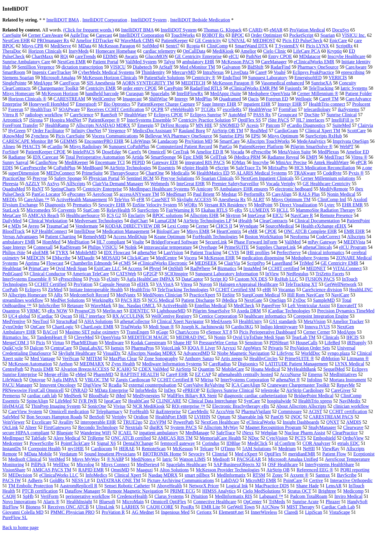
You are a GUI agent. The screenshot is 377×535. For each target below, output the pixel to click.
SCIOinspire (176, 273)
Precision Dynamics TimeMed (346, 310)
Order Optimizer (266, 35)
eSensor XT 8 (219, 331)
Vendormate (86, 225)
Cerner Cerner (316, 331)
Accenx (135, 268)
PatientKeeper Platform (261, 146)
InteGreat (256, 215)
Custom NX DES (251, 278)
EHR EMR (352, 204)
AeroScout (102, 194)
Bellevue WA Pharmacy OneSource (178, 135)
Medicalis (180, 172)
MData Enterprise (111, 390)
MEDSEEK (206, 263)
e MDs (14, 225)
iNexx (248, 432)
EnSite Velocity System (155, 204)
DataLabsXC (91, 347)
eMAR (276, 29)
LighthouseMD (171, 310)
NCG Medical (161, 300)
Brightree (327, 490)
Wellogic (303, 98)
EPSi (255, 135)
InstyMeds (79, 51)
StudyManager (322, 427)
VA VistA (164, 284)
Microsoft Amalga (58, 77)
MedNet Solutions (67, 300)
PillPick (38, 464)
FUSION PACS (320, 278)
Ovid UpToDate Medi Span (259, 337)
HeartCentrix (228, 231)
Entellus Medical (211, 305)
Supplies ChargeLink (276, 247)
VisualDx (111, 353)
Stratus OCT (299, 490)
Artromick (12, 119)
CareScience (81, 114)
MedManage (197, 432)
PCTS (300, 437)
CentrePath (12, 369)
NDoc (253, 437)
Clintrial (220, 453)
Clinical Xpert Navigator (180, 321)
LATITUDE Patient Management (296, 363)
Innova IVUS (317, 326)
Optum (223, 416)
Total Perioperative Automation (95, 157)
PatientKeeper (174, 40)
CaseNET (160, 199)
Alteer (31, 427)
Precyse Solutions (177, 178)
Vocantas (286, 289)
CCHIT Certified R (175, 379)
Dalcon (36, 347)
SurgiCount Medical (261, 294)
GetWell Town (241, 506)
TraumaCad (57, 225)
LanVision (173, 252)
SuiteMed (342, 125)
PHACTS (31, 146)
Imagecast (132, 98)
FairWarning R (180, 210)
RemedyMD (94, 236)
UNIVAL (237, 40)
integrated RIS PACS (205, 162)
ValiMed (293, 241)
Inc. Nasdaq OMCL (137, 305)
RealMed (258, 130)
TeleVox (122, 199)
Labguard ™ (271, 496)
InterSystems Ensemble (149, 119)
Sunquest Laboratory (267, 77)
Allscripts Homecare (27, 294)
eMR (253, 231)
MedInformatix (231, 475)
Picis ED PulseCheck (302, 40)
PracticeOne (13, 178)
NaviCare (340, 294)
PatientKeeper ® (104, 119)
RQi (64, 56)
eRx (238, 210)
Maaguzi (144, 469)
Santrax (322, 475)
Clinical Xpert (127, 475)
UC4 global (19, 316)
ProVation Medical (307, 29)
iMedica (229, 300)
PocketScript (301, 35)
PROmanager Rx (53, 40)
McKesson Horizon (60, 93)
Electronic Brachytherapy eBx (240, 406)
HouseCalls (307, 342)
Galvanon (231, 66)
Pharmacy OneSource (317, 66)
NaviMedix (350, 400)
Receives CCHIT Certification (115, 109)
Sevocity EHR (111, 204)
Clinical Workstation (48, 220)
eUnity (113, 278)
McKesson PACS (237, 61)
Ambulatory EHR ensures (243, 188)
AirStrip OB (278, 469)
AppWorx (252, 347)
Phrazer (333, 501)
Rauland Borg (192, 130)
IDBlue (233, 443)
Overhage (208, 247)
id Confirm (285, 443)
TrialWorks (131, 326)
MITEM (94, 358)
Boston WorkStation (264, 236)
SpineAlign (37, 400)
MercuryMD (184, 72)
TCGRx (208, 109)
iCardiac (45, 316)
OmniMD (120, 469)
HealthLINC (361, 289)
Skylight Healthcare (77, 353)
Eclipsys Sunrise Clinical (230, 390)
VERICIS (338, 77)
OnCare (37, 326)
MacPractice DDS (272, 485)
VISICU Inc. (354, 35)
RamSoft (108, 114)
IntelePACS (84, 151)
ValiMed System (140, 61)
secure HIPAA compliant (25, 432)
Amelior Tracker (348, 321)
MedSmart (176, 194)
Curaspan (134, 93)
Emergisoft (86, 104)
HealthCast (138, 400)
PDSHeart (279, 342)
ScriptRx (344, 45)
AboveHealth (169, 485)
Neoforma (299, 236)
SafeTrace (225, 432)
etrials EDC (349, 443)
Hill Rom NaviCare (305, 294)
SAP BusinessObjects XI (237, 464)
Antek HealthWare (331, 162)
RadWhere (200, 268)
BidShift (255, 66)
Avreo (33, 225)
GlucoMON (156, 56)
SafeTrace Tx (248, 167)
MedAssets (221, 321)
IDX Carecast (46, 157)
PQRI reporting (354, 469)
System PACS (184, 427)
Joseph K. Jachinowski (202, 326)
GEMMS (68, 141)
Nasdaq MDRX (163, 475)
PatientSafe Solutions (164, 77)
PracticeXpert (202, 294)
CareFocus (69, 82)
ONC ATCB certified (131, 437)
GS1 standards (283, 321)
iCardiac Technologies (289, 310)
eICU (234, 56)
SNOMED (229, 125)
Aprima (32, 263)
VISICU (117, 66)
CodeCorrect (328, 236)
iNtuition (199, 496)
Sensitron (253, 342)
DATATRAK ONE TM (118, 480)
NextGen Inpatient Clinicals (267, 178)
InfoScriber (49, 305)
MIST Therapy (301, 506)
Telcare (207, 448)
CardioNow (46, 162)
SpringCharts (63, 188)
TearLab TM (303, 337)
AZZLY (32, 183)
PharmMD (103, 374)
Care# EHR (177, 374)
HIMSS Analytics (219, 490)
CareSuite (11, 35)
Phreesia (10, 183)
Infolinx (314, 379)
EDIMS (110, 56)
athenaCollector (135, 321)
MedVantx (126, 294)
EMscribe (61, 257)
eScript (222, 167)
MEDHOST (264, 40)
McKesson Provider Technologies (227, 469)
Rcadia (114, 384)
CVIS (233, 252)
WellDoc (61, 464)
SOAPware (69, 109)
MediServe (60, 45)
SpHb (28, 496)
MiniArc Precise (291, 162)
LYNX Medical (349, 363)
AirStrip (183, 369)
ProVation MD (198, 141)
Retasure (75, 305)
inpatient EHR (257, 104)
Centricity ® (203, 77)
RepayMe (346, 384)
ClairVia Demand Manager (117, 183)
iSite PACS (278, 119)
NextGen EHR (16, 40)
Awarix (131, 56)
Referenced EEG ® (315, 469)
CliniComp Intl (332, 199)
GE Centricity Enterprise (198, 56)
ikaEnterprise (168, 411)
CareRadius (220, 363)
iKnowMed (13, 135)
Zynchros (40, 135)
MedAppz (43, 82)
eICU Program (353, 247)
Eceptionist (364, 453)
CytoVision (277, 437)
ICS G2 (114, 215)
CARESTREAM (69, 98)
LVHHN (202, 416)
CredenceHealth (132, 496)
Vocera (190, 257)
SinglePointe (14, 82)
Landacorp (168, 141)
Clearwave (353, 427)
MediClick (257, 443)
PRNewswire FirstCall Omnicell (33, 390)
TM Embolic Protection (30, 485)
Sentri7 (172, 45)
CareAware (355, 66)
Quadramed (230, 98)
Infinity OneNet (86, 130)
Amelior (248, 51)
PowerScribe (41, 443)
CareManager (274, 61)
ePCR (361, 162)
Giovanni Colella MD (23, 512)
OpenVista (110, 337)
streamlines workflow (22, 300)
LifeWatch (12, 379)
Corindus (210, 443)
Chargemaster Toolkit (58, 88)
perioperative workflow (88, 496)
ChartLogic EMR (97, 326)
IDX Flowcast (117, 252)
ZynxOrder (12, 326)
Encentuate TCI (110, 162)
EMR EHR (354, 231)
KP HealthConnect (49, 231)
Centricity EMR (100, 88)
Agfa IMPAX (64, 379)
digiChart (139, 220)
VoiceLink (170, 347)
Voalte (138, 241)
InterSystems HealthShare (329, 464)
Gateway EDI (165, 162)
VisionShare (13, 469)
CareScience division (322, 289)
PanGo (225, 146)
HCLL (283, 210)
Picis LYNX (317, 45)
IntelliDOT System (149, 19)
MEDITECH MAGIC (148, 337)
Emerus (315, 374)
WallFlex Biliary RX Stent (192, 395)
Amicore (204, 188)
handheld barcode (102, 93)
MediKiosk (223, 51)
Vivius (119, 406)
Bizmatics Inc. (15, 337)
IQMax (238, 162)
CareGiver (341, 390)
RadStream (70, 247)
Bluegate (64, 432)
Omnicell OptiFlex (168, 501)
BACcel (50, 331)
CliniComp (217, 45)
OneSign (277, 300)
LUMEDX (259, 210)
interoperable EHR (98, 422)
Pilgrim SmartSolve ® (311, 146)
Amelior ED (357, 151)
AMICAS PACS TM (51, 469)
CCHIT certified (283, 268)
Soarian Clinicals (217, 178)
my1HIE (76, 448)
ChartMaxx (42, 56)
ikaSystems (348, 109)
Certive (316, 480)
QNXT (332, 422)
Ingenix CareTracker (51, 72)
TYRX (62, 252)
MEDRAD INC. (191, 337)
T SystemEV (287, 45)
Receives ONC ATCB (68, 506)
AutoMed (237, 114)
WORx (190, 204)
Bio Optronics (117, 104)
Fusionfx (293, 88)
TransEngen (137, 331)
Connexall (43, 247)
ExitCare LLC (107, 268)
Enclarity (136, 215)
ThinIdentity (153, 72)
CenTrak (181, 151)
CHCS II (224, 225)
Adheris (35, 480)
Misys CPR (32, 45)
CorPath (10, 289)
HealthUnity (250, 321)
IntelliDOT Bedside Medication (200, 19)
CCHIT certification (348, 411)
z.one (367, 167)
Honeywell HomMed (49, 104)
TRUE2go (132, 422)
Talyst (169, 61)
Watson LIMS (192, 459)
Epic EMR (193, 157)
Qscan (66, 316)
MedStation (78, 241)
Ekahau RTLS (214, 210)
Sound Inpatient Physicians (109, 453)
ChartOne (154, 172)
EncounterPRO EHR (103, 141)
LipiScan (313, 512)
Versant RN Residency (225, 204)
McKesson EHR (219, 257)
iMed (121, 395)
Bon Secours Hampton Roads (54, 416)
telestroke (270, 390)
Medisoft (221, 459)
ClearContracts (273, 220)
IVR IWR (88, 400)
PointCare (292, 480)
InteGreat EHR (190, 183)
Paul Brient (203, 194)
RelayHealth (118, 210)
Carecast (104, 35)
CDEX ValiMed (153, 369)
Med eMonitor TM (197, 66)
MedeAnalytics (311, 141)
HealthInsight (79, 501)
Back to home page (20, 527)
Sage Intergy (14, 247)
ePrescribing (70, 278)
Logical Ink (237, 485)
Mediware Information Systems (172, 363)
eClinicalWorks (261, 422)
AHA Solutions (98, 321)
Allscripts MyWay (221, 427)
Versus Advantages (20, 236)
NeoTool (40, 321)
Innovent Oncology (57, 384)
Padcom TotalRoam (308, 496)
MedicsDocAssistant (152, 130)
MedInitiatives (343, 374)
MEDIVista (354, 241)
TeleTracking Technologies (182, 289)
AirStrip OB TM (227, 130)
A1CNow (271, 506)
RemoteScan (154, 448)
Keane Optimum (169, 236)
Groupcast (287, 114)
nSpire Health (195, 167)
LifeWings (140, 141)
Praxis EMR (42, 369)
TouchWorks (183, 35)
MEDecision (20, 475)
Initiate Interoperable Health (96, 289)
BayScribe (347, 475)
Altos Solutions (174, 469)
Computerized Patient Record (184, 146)
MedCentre (166, 257)
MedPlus (203, 98)
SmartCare (229, 141)
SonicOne (96, 406)
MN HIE (204, 125)
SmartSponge (163, 157)
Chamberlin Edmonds (91, 263)
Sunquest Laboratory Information (226, 273)
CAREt (255, 29)
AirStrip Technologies (130, 167)
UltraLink (105, 506)
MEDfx (9, 199)
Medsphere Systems (310, 257)
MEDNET (316, 268)
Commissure (290, 411)
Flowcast (54, 263)
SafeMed (10, 416)
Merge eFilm (56, 374)
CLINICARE (168, 400)
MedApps (346, 331)
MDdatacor (309, 56)
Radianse (17, 157)
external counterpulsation (152, 384)
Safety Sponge (68, 178)
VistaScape (339, 512)
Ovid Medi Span (71, 268)
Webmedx (159, 183)
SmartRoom (13, 72)
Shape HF (182, 342)
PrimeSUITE (236, 247)
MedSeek (73, 395)
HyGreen (17, 130)
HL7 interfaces (310, 119)
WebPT (346, 146)
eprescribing (352, 72)
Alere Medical (66, 437)
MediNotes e (143, 459)
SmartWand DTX (251, 45)
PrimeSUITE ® (299, 358)
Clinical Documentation (317, 220)
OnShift (175, 268)
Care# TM (329, 98)
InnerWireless (264, 512)
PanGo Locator (46, 194)
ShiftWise (158, 98)
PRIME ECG (182, 490)
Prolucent (361, 104)
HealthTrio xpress (315, 400)
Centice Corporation (218, 316)
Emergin (145, 125)
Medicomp (353, 490)
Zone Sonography (161, 358)
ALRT (258, 199)
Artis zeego (231, 358)
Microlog (85, 464)
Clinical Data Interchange (212, 400)
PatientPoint (358, 220)
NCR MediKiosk (149, 406)
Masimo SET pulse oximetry (92, 331)
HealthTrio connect (327, 104)
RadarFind (280, 66)
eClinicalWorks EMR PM (253, 88)
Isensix (117, 347)
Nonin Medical (341, 194)
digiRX (156, 427)
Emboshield (324, 437)
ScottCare (356, 130)
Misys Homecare (18, 93)
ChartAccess (187, 331)
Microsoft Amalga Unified (293, 459)
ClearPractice (345, 432)
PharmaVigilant (256, 411)
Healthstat (12, 268)
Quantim (206, 369)
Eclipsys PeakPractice (313, 72)
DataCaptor (192, 278)
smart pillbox (197, 475)
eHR (266, 289)
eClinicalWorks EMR (314, 61)
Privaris (275, 347)
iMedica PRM (247, 157)
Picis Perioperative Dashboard (267, 331)
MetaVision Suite (294, 151)
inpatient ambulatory (158, 432)
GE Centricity (208, 40)
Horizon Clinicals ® (27, 98)
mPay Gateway (322, 241)
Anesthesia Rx (232, 199)
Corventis (67, 210)
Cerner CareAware (45, 35)
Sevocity (196, 453)
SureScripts (148, 210)
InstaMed (252, 268)
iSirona (36, 119)
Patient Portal (105, 61)
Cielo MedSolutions (261, 490)
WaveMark (100, 305)
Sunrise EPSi (231, 135)
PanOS (277, 416)
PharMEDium (84, 342)
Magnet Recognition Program (273, 427)
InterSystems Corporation (244, 379)
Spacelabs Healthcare (186, 464)
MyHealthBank (301, 369)
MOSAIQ (111, 257)
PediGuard (12, 273)
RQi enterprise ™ (188, 406)
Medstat (229, 194)
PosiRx (187, 506)
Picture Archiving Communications (180, 480)
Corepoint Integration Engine (321, 316)
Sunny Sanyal (15, 162)
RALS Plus (309, 194)
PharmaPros (142, 347)
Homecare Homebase (116, 51)
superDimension (23, 172)
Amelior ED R (209, 151)
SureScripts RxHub (323, 135)
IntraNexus (213, 72)
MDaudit (86, 257)
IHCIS (352, 337)
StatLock (10, 210)
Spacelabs (160, 93)
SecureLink (216, 241)
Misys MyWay (86, 459)
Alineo (8, 146)
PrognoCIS (85, 310)
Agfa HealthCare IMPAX (150, 278)
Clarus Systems (169, 496)
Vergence (116, 130)
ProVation (83, 284)
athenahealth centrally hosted (245, 374)
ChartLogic (63, 326)
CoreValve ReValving (203, 384)
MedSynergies (146, 395)
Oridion (140, 416)
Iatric (167, 459)
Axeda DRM (249, 310)
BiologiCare (167, 231)
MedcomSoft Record (89, 294)
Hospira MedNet (65, 119)
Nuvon (205, 284)
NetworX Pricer (204, 485)
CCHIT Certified (50, 284)
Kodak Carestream (148, 342)
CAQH (9, 496)
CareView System (25, 411)
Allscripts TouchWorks (268, 141)
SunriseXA (321, 82)
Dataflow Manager (82, 490)
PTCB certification (40, 490)
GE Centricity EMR (339, 263)
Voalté (280, 72)
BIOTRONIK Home (162, 453)
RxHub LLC (286, 278)
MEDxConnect (60, 172)
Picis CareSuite (70, 135)
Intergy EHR (290, 104)
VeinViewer (13, 422)
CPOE (271, 231)
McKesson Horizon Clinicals (109, 77)
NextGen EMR (71, 61)
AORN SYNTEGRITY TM (148, 82)
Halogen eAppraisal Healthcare (248, 284)
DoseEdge (111, 151)
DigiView (92, 384)
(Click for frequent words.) (88, 29)
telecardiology (317, 109)
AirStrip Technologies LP (207, 220)
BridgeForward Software (174, 241)
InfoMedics (96, 475)
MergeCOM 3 (15, 342)
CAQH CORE (159, 506)
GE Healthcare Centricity (327, 183)
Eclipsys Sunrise (205, 114)
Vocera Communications (115, 135)
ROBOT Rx (213, 35)
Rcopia (193, 45)
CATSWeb (126, 273)
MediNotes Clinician (162, 294)
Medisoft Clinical (24, 459)
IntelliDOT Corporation (104, 19)
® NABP (115, 459)
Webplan (269, 432)
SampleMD (324, 300)
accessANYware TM (139, 194)
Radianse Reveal (283, 157)
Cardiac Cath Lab (338, 506)
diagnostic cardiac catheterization (255, 395)
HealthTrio (140, 289)
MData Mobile (38, 453)
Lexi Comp (177, 225)
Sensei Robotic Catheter (127, 485)
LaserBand (282, 263)
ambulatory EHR (198, 61)
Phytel (155, 268)
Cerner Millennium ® (317, 93)
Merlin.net (112, 310)
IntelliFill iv (342, 119)
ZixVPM (157, 422)
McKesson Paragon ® (233, 82)
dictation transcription (82, 66)
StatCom (91, 210)
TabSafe (38, 437)
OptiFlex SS (249, 119)
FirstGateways (57, 427)
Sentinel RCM (139, 178)
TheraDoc (11, 51)
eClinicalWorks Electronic (163, 263)
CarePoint (173, 88)
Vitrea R (10, 114)
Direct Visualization (298, 204)
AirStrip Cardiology (305, 390)
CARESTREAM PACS (331, 416)
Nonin (220, 337)
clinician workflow (351, 406)
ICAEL (125, 432)
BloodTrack (13, 231)
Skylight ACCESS (194, 199)
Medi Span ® (161, 326)
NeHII (309, 448)
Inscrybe (260, 162)
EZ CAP (203, 374)
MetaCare (11, 215)
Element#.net (231, 512)
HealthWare (135, 114)
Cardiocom (101, 448)
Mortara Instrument (347, 379)
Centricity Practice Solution (204, 119)
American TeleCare (90, 273)
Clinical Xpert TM (322, 130)
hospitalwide (279, 400)
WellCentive (104, 98)
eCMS (125, 263)
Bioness (33, 506)
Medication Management (125, 231)
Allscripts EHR (204, 215)
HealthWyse (260, 109)
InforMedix (146, 390)
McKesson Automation (30, 363)
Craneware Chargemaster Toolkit (298, 384)
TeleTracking (321, 88)
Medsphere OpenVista (269, 93)
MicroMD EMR (261, 480)
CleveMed (84, 337)
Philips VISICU (103, 247)
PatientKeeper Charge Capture (166, 104)
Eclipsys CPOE (168, 114)
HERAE (127, 448)
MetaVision (315, 321)
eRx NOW (58, 310)
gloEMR (40, 252)
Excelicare (42, 422)
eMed (81, 374)
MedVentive (13, 321)
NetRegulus (297, 273)
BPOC (238, 35)
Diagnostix (55, 204)
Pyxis (94, 278)
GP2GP (150, 273)
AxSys (53, 183)
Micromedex (39, 210)
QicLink (10, 427)
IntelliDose (84, 231)
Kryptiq (334, 51)
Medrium (287, 448)
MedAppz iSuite (225, 93)
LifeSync (285, 353)
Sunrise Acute (305, 501)
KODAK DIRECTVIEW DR (132, 225)
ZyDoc (299, 300)
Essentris (166, 167)
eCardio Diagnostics (306, 125)
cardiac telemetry (159, 51)
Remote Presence (336, 215)
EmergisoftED (308, 77)
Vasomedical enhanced (282, 82)
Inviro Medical (348, 496)
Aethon (65, 363)
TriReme (95, 437)
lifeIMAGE (13, 406)
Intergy (181, 98)
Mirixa (207, 379)
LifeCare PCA (306, 51)
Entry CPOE (280, 56)
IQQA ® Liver (201, 347)
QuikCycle (12, 347)
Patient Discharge (198, 300)
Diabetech (142, 66)
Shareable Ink (250, 416)
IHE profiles (258, 252)
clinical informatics (326, 252)
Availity (65, 422)
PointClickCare (75, 443)
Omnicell (157, 151)
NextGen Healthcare (220, 422)
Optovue (37, 379)
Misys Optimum (282, 135)
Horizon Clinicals (45, 51)
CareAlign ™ (36, 199)
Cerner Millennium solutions (328, 178)
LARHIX (130, 506)
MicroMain (133, 501)
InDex (170, 390)
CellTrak (218, 157)
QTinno (228, 448)
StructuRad (66, 321)
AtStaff (166, 66)
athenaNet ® (288, 379)
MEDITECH (193, 82)
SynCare (252, 400)
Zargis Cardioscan (133, 379)
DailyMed (12, 220)
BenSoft (97, 416)
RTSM (259, 475)
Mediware (114, 342)
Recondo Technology (98, 427)
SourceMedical (279, 225)
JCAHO (124, 369)
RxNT (38, 188)
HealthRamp (57, 125)
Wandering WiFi (95, 432)
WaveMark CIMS (137, 40)
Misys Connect (115, 464)
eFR (141, 199)
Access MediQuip (130, 236)
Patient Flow (334, 453)
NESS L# (81, 480)
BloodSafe (99, 395)
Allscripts (356, 236)
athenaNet (146, 252)
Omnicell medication (69, 411)
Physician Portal (104, 178)
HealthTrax (41, 109)
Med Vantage (42, 358)
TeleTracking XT (301, 284)
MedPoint (263, 204)
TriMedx (277, 501)
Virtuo (58, 342)
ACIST (315, 411)
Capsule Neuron (115, 284)
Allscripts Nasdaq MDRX (151, 353)
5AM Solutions (256, 448)
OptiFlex (272, 453)
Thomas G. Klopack (223, 29)
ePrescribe (261, 151)
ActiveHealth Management (81, 199)
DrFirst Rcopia (175, 125)
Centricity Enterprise (102, 188)
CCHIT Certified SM (235, 289)
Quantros (11, 310)
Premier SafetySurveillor (235, 183)
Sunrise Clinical (342, 114)
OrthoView (353, 437)
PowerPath (183, 422)
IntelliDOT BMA (62, 19)
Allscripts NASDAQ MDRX (103, 125)
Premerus (11, 395)
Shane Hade (307, 485)
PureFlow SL (14, 517)
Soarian (327, 35)
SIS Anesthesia (101, 82)
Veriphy (119, 416)
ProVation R (113, 512)
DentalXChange (138, 443)
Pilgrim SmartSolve (211, 310)
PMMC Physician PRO (73, 512)
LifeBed (332, 342)
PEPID (138, 162)
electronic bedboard (293, 188)
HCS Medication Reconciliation (325, 167)
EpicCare (338, 40)
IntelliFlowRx (189, 93)
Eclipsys (33, 289)
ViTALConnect (347, 268)
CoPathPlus (64, 167)
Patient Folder (358, 93)
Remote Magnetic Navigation (135, 490)
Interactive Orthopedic (351, 480)
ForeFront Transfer (20, 125)
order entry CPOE (140, 88)
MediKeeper (76, 162)
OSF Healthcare (283, 464)
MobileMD (86, 252)
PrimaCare (39, 268)
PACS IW (11, 480)
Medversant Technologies (99, 220)
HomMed (51, 241)
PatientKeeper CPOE (46, 151)
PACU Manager (17, 384)
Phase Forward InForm (255, 241)
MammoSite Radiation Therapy (325, 210)
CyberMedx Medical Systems (106, 72)
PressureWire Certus (218, 342)
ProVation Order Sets (310, 347)
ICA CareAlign (246, 384)
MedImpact (13, 437)
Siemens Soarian (18, 77)
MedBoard (92, 167)
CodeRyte (332, 172)
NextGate (253, 300)
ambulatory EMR (18, 241)
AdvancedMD (196, 353)
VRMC (33, 310)
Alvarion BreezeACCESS (84, 369)
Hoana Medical (265, 369)
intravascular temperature (168, 247)
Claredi (291, 512)
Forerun (15, 109)
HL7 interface (92, 316)
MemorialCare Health (220, 437)
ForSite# (10, 151)
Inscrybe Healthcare (346, 56)
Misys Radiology (86, 146)
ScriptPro (256, 263)
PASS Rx (262, 114)
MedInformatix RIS (233, 496)
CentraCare (61, 347)
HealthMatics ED (213, 172)
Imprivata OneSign (350, 141)
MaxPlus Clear (123, 358)
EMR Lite (210, 506)
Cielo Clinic (274, 51)
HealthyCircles (263, 358)
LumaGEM (165, 220)
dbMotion (330, 358)
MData (84, 45)
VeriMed (56, 459)
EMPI (311, 157)
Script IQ (219, 278)
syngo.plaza (339, 353)
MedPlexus (328, 151)
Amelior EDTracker (95, 40)
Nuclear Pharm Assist (305, 432)
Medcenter (12, 443)
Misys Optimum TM (291, 199)
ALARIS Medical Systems (261, 172)
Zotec (277, 475)
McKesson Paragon (116, 45)
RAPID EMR (91, 469)
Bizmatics (226, 268)
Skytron (233, 215)
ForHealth (139, 411)
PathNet (253, 56)
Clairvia (365, 125)
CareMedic (198, 411)
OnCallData (194, 51)
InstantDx (11, 448)
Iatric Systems (353, 88)
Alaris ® (51, 501)
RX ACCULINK (128, 316)
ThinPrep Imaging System (55, 406)
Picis (40, 342)
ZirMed (55, 289)
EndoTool (231, 77)
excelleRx (232, 109)
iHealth (245, 220)
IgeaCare (112, 400)
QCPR (157, 109)
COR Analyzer (316, 443)
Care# (261, 72)
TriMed (306, 263)
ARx (58, 294)
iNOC (296, 416)
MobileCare (232, 369)
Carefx (134, 151)
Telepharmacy (109, 411)
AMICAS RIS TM (175, 437)
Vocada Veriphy (280, 183)
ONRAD (79, 390)
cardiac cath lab (42, 395)
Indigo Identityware (279, 326)
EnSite (228, 294)
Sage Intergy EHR (219, 104)
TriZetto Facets (329, 273)
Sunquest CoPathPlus (129, 146)
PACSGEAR (249, 459)
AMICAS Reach (43, 215)
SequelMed (334, 369)
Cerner (202, 225)
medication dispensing (263, 257)
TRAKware (305, 172)
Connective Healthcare (214, 501)
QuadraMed (13, 188)
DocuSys (340, 29)
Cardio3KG (242, 326)
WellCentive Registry (171, 316)
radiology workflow (44, 114)
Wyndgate (248, 225)
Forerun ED (277, 98)
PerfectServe (289, 252)
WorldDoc (310, 353)
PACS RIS (130, 300)
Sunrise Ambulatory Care (26, 61)
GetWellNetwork (341, 284)
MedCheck (244, 305)
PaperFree (271, 305)
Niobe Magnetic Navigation (243, 353)
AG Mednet (143, 512)
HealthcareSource (83, 215)
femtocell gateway (177, 443)
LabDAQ (230, 480)
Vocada (237, 151)
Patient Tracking (205, 252)
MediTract (334, 157)
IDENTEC (139, 310)
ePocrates (76, 194)
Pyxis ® (356, 172)
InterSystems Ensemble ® (27, 278)
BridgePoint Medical (313, 395)
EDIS (7, 167)
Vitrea (186, 284)
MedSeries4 (148, 464)
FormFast (288, 109)
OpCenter (252, 501)
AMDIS (353, 422)
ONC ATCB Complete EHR (310, 231)
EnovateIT (347, 305)
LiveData (239, 72)
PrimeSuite (92, 172)
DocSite (312, 114)
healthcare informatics (265, 316)
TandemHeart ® (52, 337)
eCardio (54, 146)
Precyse (39, 178)
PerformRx (254, 194)
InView (272, 273)
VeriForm (50, 496)
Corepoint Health (44, 448)
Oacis (253, 98)
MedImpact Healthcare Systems (159, 188)
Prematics (82, 204)
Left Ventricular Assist (308, 305)
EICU (277, 215)
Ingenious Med (175, 512)
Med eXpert (246, 453)
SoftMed (150, 45)
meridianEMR (301, 453)
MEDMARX (92, 363)
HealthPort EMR (171, 416)
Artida (138, 157)
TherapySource (124, 172)
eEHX (143, 284)
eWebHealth (182, 109)
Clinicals (331, 337)
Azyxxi (229, 347)
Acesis (252, 125)
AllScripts (75, 183)
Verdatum (68, 453)
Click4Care (138, 257)
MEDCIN (36, 257)
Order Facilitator (48, 130)
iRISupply (356, 342)
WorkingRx (103, 300)
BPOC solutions (167, 215)
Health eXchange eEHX (324, 225)
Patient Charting (60, 236)
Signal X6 (106, 443)
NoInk (131, 247)
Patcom (273, 125)
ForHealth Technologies (215, 236)
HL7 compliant (111, 241)
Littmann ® (358, 358)
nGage (162, 331)
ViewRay (330, 448)
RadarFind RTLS (206, 88)
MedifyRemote (334, 188)
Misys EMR (197, 231)
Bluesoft (107, 501)
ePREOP (191, 390)
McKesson (183, 448)
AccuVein (225, 411)
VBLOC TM (97, 379)
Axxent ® (299, 475)
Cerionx (204, 512)
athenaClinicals (317, 247)
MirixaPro (277, 167)
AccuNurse (290, 374)
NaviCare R (302, 215)
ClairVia (232, 263)
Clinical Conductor (47, 273)
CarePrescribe (33, 167)
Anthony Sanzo (199, 358)
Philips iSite (13, 252)
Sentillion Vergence (36, 66)
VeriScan (70, 358)
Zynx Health (123, 363)
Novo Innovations (19, 501)
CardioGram (286, 130)
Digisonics (248, 363)
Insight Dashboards (301, 422)
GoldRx (57, 480)
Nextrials (134, 427)
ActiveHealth (174, 305)
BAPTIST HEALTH (139, 374)
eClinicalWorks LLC (58, 475)
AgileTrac (79, 35)
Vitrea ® (359, 157)
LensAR (333, 485)
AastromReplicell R (78, 485)
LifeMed (63, 400)
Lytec (329, 204)
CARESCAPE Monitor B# (27, 141)
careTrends (85, 56)
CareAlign (282, 194)
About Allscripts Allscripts (301, 406)
